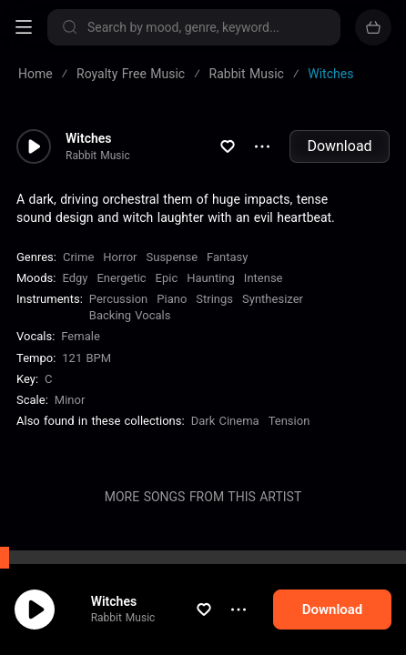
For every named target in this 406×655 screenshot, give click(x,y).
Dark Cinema (225, 421)
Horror (120, 257)
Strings (214, 299)
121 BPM (86, 358)
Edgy (74, 278)
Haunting (211, 278)
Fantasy (227, 257)
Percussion (118, 299)
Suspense (172, 257)
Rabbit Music (140, 621)
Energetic (121, 278)
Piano (172, 299)
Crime (78, 257)
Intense (263, 278)
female (80, 336)
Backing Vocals (130, 315)
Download (339, 146)
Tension (289, 421)
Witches (131, 605)
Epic (167, 278)
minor (70, 400)
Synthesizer (272, 299)
